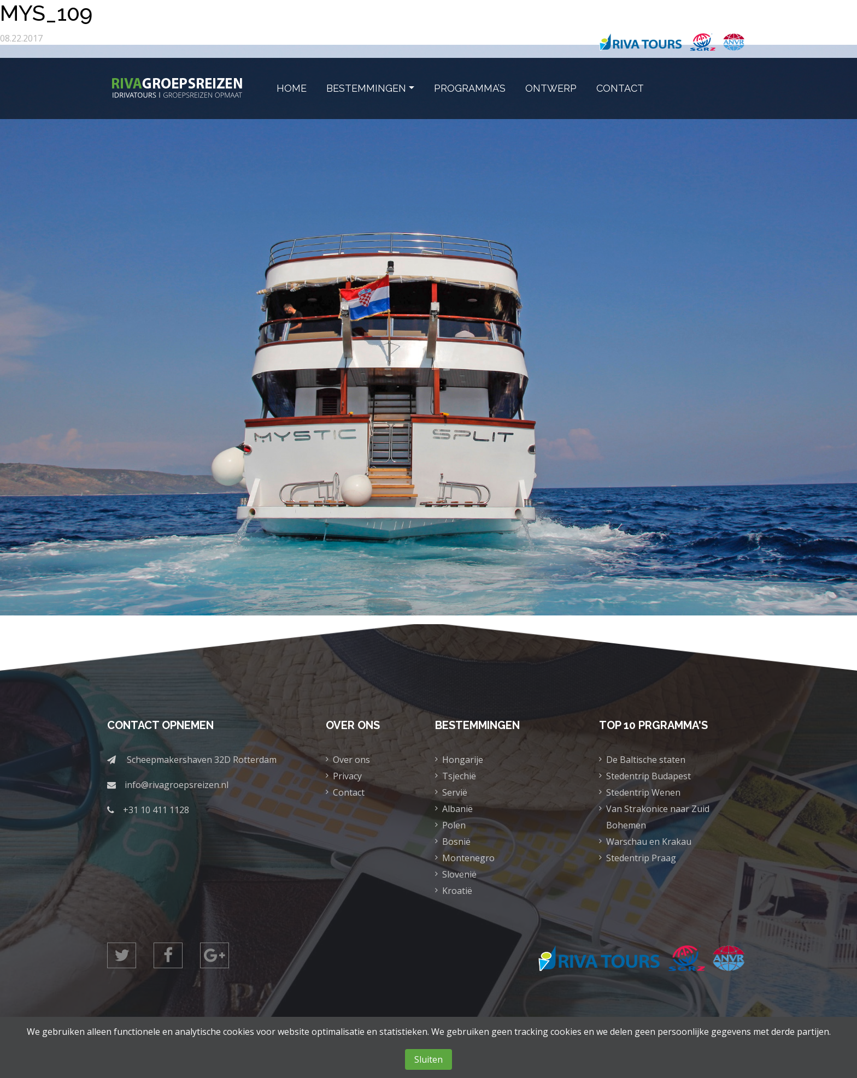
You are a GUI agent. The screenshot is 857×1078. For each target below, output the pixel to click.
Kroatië (457, 891)
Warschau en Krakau (648, 842)
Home (292, 88)
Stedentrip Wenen (643, 792)
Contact (620, 88)
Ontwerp (551, 88)
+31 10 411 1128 (156, 810)
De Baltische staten (645, 760)
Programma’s (470, 88)
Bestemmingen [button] (366, 88)
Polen (454, 825)
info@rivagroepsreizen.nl (176, 785)
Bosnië (456, 842)
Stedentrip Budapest (648, 776)
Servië (454, 792)
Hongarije (462, 760)
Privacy (347, 776)
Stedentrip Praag (641, 858)
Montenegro (468, 858)
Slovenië (459, 874)
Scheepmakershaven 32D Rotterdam (202, 760)
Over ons (351, 760)
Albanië (457, 809)
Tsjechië (459, 776)
